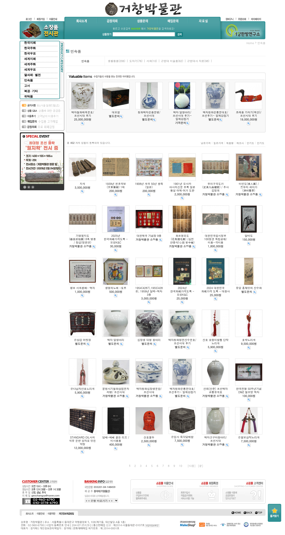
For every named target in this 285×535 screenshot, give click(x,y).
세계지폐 (30, 58)
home (250, 43)
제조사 (240, 143)
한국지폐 (30, 42)
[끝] (200, 466)
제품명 (230, 143)
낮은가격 (206, 143)
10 (180, 466)
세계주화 (30, 64)
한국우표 (30, 53)
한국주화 (30, 48)
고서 (27, 85)
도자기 (133, 61)
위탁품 (28, 96)
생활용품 (113, 61)
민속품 (28, 80)
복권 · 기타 (31, 91)
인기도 (250, 143)
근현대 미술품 (169, 61)
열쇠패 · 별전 (32, 75)
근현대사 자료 (195, 61)
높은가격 (218, 143)
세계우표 (30, 69)
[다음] (192, 466)
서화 (149, 61)
